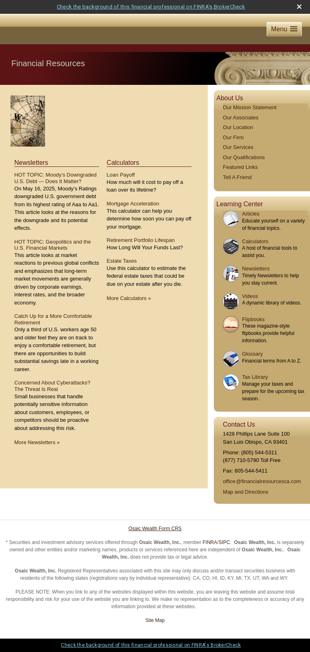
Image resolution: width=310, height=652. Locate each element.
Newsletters (256, 269)
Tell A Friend (237, 177)
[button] (284, 29)
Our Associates (240, 117)
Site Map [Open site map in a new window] (154, 620)
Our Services (238, 147)
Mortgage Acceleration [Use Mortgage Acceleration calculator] (133, 204)
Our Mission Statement (249, 107)
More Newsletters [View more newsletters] (37, 442)
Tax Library (255, 377)
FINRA (209, 542)
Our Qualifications (244, 157)
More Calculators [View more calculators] (129, 298)
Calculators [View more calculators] (123, 162)
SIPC (224, 542)
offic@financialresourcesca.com (262, 481)
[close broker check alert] (299, 6)
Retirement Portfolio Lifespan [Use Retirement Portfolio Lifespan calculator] (141, 240)
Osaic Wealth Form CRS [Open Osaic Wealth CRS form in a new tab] (154, 528)
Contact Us (239, 424)
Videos (250, 296)
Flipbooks (253, 319)
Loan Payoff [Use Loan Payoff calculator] (121, 175)
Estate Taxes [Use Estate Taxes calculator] (122, 261)
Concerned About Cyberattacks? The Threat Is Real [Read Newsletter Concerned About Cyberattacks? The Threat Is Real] (52, 386)
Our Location (238, 127)
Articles (251, 214)
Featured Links (240, 167)
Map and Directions (245, 492)
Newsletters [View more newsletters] (31, 162)
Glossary (252, 354)
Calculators (255, 241)
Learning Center (239, 204)
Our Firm (233, 137)
